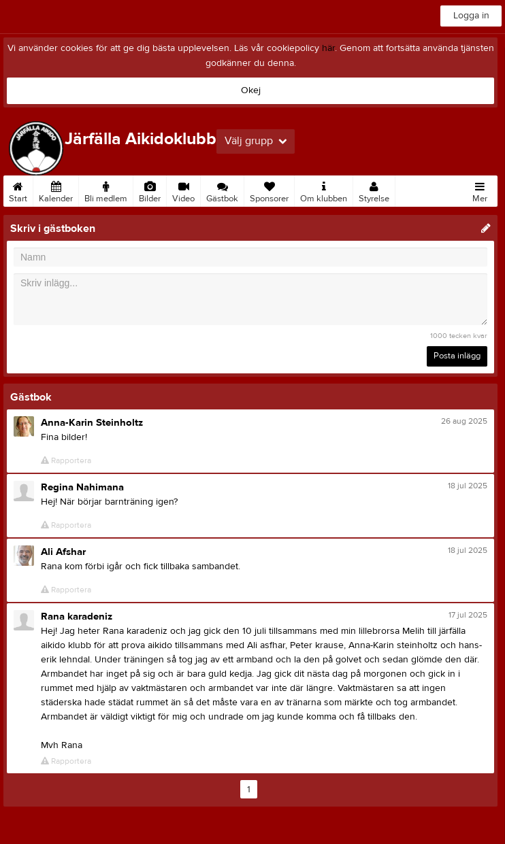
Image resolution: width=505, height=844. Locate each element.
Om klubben (323, 189)
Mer (479, 189)
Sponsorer (269, 189)
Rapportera (66, 461)
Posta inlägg (457, 355)
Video (183, 189)
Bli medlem (105, 189)
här (328, 48)
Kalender (56, 189)
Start (18, 189)
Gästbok (222, 189)
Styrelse (374, 189)
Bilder (150, 189)
